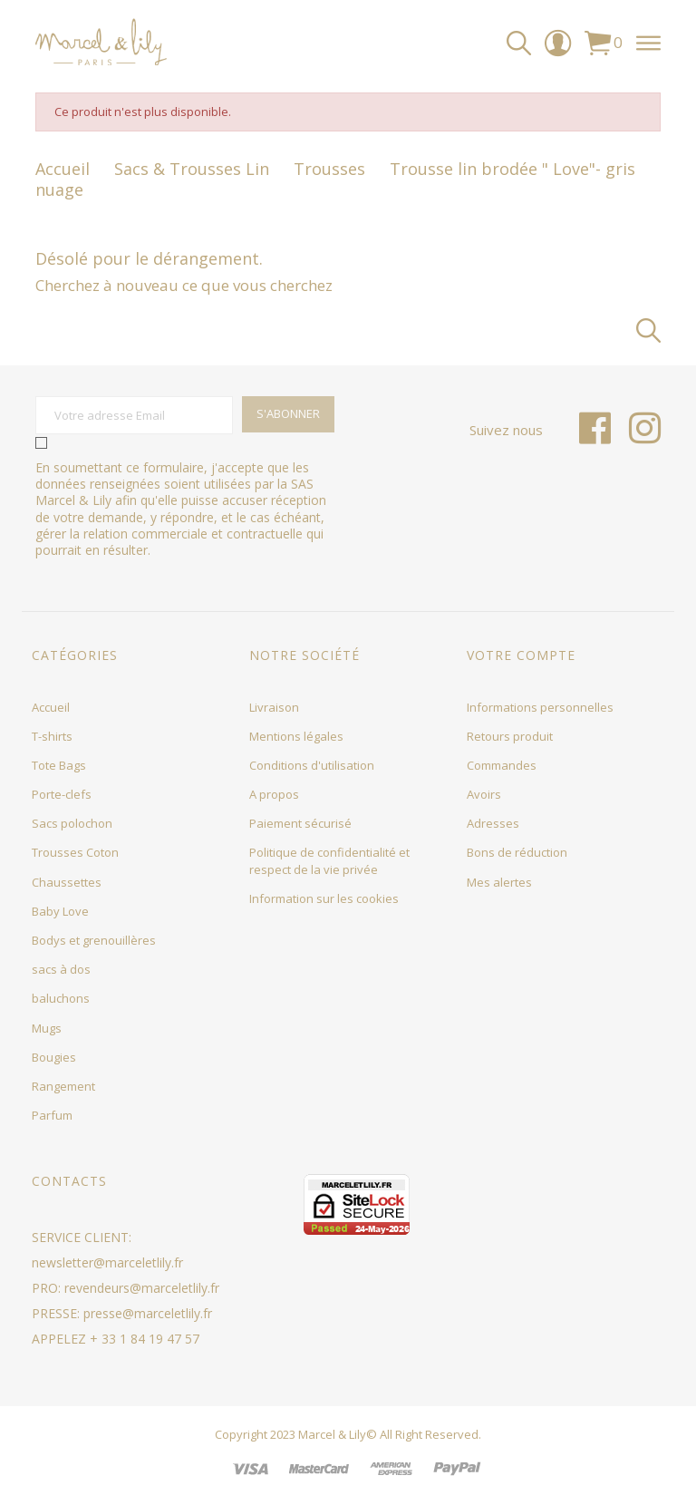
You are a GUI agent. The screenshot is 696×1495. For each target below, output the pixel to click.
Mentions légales (296, 736)
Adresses (493, 823)
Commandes (501, 765)
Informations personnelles (540, 707)
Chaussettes (67, 882)
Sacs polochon (72, 823)
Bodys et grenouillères (94, 940)
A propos (274, 794)
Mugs (47, 1028)
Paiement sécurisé (300, 823)
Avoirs (484, 794)
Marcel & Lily (332, 1434)
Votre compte (521, 655)
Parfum (52, 1115)
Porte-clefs (62, 794)
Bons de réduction (517, 852)
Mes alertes (499, 882)
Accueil (51, 707)
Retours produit (510, 736)
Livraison (274, 707)
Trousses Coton (75, 852)
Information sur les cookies (324, 898)
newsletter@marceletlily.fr (107, 1262)
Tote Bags (59, 765)
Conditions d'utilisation (311, 765)
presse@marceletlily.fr (147, 1313)
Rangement (63, 1086)
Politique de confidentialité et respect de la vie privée (329, 860)
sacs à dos (61, 969)
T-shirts (52, 736)
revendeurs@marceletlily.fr (141, 1287)
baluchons (61, 998)
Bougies (54, 1057)
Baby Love (60, 911)
